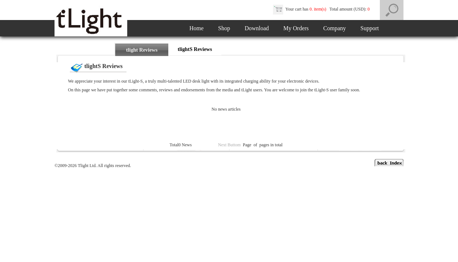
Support (370, 28)
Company (334, 28)
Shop (224, 28)
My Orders (296, 28)
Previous (209, 144)
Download (257, 28)
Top (197, 144)
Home (196, 28)
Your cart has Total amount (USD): (322, 9)
